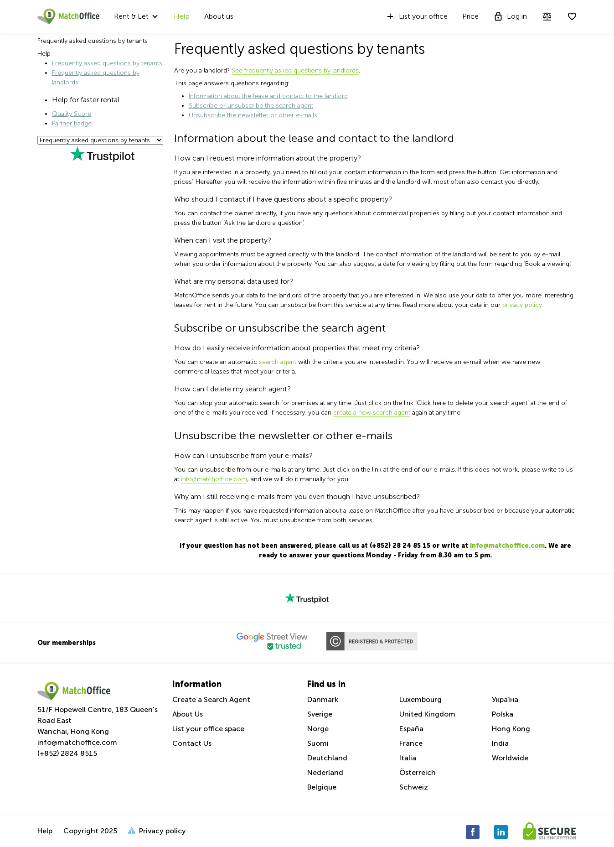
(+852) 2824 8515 (67, 753)
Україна (505, 699)
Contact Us (192, 743)
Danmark (322, 699)
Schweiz (413, 787)
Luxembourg (420, 699)
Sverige (319, 714)
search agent (277, 362)
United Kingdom (427, 714)
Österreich (417, 772)
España (411, 729)
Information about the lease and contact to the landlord (268, 96)
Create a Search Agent (211, 699)
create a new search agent (371, 412)
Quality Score (71, 113)
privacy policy (522, 304)
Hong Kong (511, 729)
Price (470, 16)
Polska (502, 714)
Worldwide (510, 758)
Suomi (318, 743)
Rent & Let (131, 16)
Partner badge (72, 123)
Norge (318, 729)
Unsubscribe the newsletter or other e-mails (253, 115)
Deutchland (327, 758)
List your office (416, 16)
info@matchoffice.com (214, 479)
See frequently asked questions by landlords (295, 70)
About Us (187, 714)
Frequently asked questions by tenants (107, 63)
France (411, 743)
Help (182, 16)
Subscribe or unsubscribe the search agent (251, 105)
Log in (510, 16)
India (500, 743)
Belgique (321, 787)
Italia (407, 758)
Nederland (325, 772)
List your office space (208, 729)
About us (218, 16)
